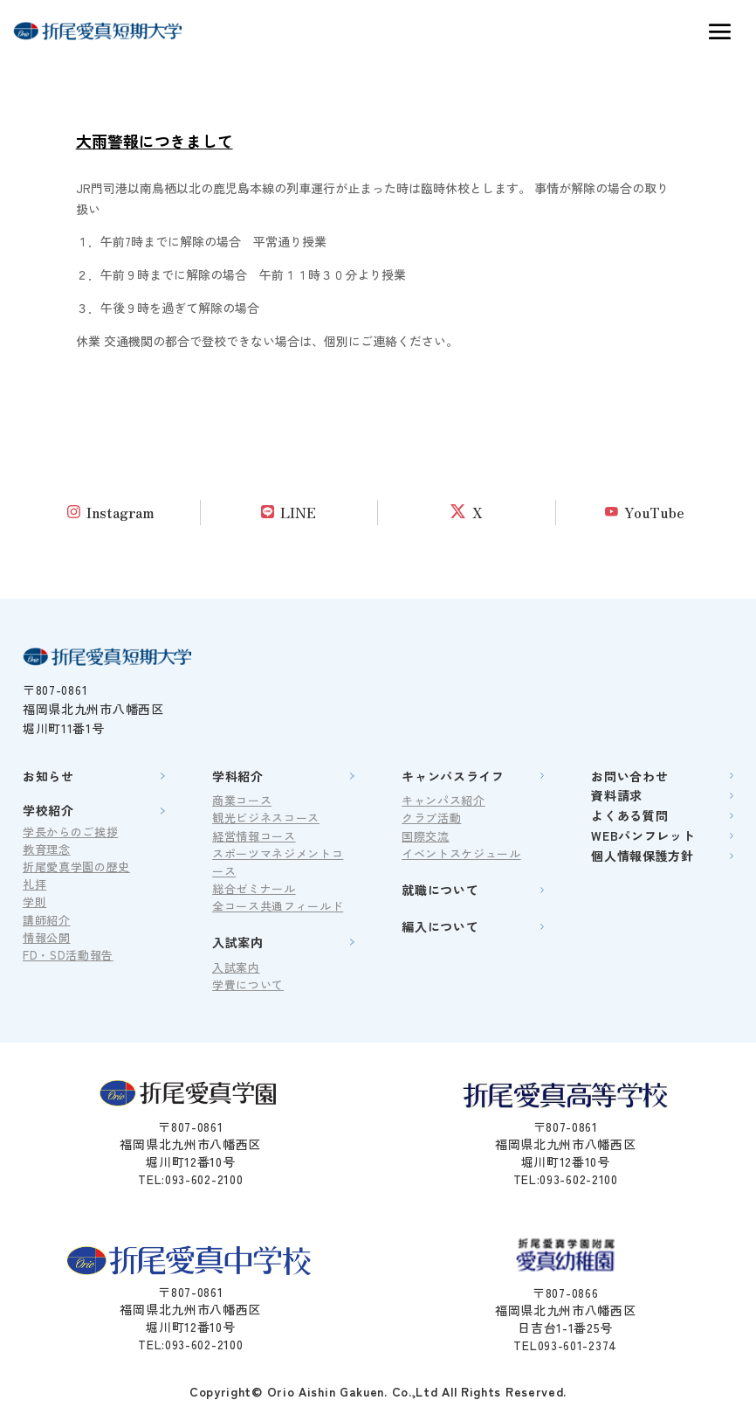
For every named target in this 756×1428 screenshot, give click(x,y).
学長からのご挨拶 (70, 831)
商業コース (241, 800)
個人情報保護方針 (642, 855)
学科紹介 (238, 776)
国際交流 (426, 836)
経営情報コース (254, 836)
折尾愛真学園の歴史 (76, 866)
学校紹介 (48, 810)
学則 (34, 901)
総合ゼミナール (254, 888)
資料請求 (617, 795)
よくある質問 (629, 815)
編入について (440, 926)
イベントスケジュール (461, 853)
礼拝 (34, 884)
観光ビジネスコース (266, 817)
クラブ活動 (431, 817)
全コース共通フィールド (277, 906)
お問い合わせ (629, 776)
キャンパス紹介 (443, 800)
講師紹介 (47, 920)
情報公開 (47, 937)
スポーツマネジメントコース (277, 862)
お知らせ (48, 776)
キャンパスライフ (453, 776)
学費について (248, 984)
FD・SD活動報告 (68, 954)
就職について (440, 889)
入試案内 (238, 942)
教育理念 (47, 849)
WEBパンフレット (643, 835)
